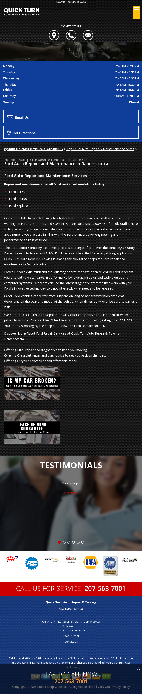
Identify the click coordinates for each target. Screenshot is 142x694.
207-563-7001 (15, 160)
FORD (53, 149)
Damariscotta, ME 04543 (69, 160)
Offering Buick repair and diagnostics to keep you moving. (46, 350)
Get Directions (21, 132)
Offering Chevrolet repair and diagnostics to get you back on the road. (55, 355)
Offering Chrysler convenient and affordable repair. (41, 361)
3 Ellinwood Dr (39, 160)
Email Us (18, 117)
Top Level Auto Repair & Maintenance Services (100, 149)
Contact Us (71, 642)
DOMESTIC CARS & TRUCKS (24, 149)
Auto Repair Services (71, 608)
